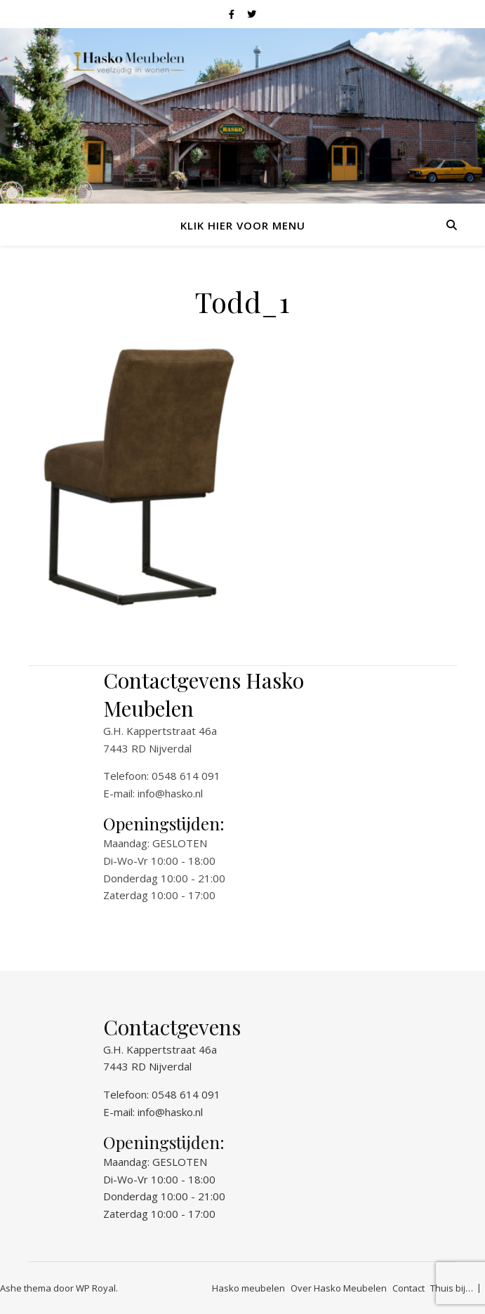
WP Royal (96, 1288)
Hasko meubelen (248, 1288)
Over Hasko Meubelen (339, 1288)
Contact (408, 1288)
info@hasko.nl (170, 793)
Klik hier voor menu (242, 225)
